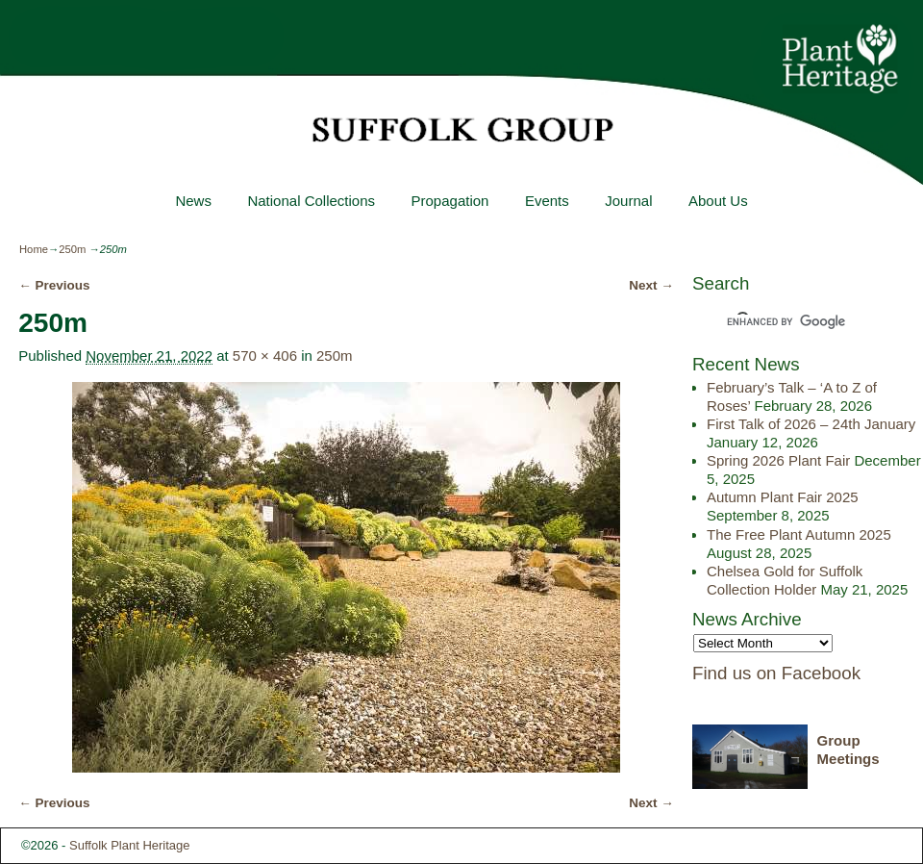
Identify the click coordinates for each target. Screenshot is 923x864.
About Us (718, 200)
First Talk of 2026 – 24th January (811, 424)
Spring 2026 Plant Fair (778, 460)
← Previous (53, 285)
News (193, 200)
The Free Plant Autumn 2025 (799, 534)
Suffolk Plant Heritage (129, 845)
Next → (651, 285)
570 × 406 (265, 355)
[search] (790, 322)
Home (33, 249)
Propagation (449, 200)
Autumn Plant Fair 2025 (783, 497)
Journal (628, 200)
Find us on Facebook (776, 673)
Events (547, 200)
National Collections (311, 200)
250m (72, 249)
